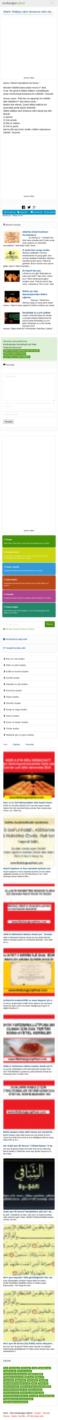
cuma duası (8, 1380)
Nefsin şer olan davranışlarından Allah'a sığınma (34, 294)
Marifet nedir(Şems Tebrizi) (14, 354)
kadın (34, 1383)
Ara (50, 624)
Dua (5, 1368)
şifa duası (43, 1380)
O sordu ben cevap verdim (36, 250)
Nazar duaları (11, 697)
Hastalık (8, 594)
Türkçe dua (43, 1383)
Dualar (19, 14)
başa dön (22, 212)
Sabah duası (20, 1380)
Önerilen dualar (12, 703)
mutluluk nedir (9, 1371)
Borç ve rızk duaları (14, 659)
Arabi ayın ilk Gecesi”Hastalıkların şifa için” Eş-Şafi (29, 1211)
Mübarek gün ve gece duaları (18, 735)
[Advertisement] (29, 47)
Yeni (5, 744)
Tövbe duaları (11, 728)
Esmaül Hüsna (11, 552)
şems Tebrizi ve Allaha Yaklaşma (16, 357)
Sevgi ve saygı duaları (15, 709)
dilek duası (25, 1368)
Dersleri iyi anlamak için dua (32, 1393)
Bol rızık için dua (24, 1371)
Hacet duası (14, 1368)
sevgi (34, 1368)
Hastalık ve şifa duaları (15, 684)
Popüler (16, 744)
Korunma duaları (12, 690)
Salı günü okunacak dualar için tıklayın (19, 629)
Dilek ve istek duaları (14, 665)
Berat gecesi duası (11, 1393)
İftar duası (29, 1377)
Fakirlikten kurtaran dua (13, 1377)
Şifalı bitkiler (10, 580)
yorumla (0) (36, 212)
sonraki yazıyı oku (10, 212)
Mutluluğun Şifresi (9, 14)
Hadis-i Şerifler (11, 567)
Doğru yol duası (35, 1390)
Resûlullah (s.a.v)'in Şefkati (36, 312)
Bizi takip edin (35, 1416)
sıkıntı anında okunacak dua (15, 1374)
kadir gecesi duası (11, 1387)
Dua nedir (33, 1396)
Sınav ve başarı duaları (15, 722)
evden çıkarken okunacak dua (15, 1402)
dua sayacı (49, 212)
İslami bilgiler (11, 607)
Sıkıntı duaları (11, 716)
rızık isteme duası (47, 1396)
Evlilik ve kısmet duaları (16, 671)
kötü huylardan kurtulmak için (15, 1396)
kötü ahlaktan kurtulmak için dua (16, 1383)
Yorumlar (29, 744)
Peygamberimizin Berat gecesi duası (18, 1399)
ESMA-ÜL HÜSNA (35, 1374)
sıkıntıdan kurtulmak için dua (15, 1390)
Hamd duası (32, 1380)
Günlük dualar (11, 678)
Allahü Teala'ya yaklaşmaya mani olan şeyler (21, 351)
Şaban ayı (39, 1377)
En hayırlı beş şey (31, 270)
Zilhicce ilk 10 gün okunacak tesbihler (35, 1387)
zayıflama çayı (44, 1368)
